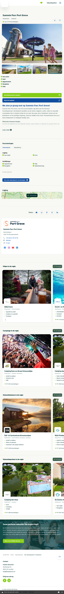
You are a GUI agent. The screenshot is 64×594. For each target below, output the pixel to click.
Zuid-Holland (15, 437)
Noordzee (19, 373)
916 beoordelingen (13, 384)
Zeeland (14, 373)
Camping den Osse (11, 500)
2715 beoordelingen (12, 21)
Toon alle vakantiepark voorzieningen (16, 180)
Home (12, 555)
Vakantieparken (54, 3)
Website (8, 240)
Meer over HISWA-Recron (14, 541)
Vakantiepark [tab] (6, 147)
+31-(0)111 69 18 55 (12, 238)
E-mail (8, 243)
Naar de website (32, 100)
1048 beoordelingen (14, 448)
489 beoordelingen (13, 512)
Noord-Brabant (16, 309)
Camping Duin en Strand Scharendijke (18, 371)
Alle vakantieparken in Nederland (32, 555)
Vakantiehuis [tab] (17, 147)
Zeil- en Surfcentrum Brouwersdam (17, 436)
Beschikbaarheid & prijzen (32, 95)
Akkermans (8, 307)
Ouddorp (28, 437)
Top (60, 556)
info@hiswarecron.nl (9, 571)
